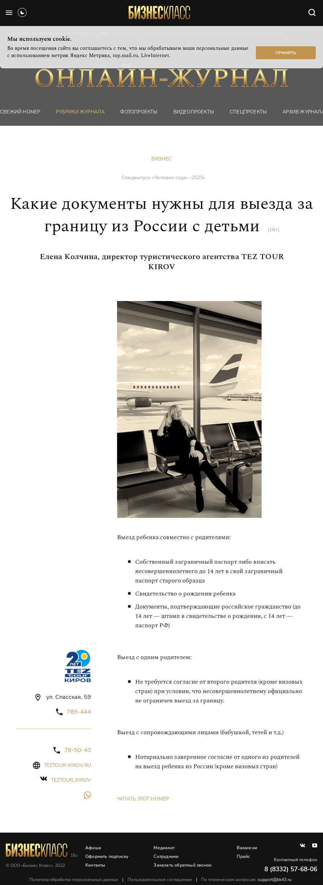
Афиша (93, 848)
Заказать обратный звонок (182, 865)
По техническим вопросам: (246, 879)
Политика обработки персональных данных (73, 879)
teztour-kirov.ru (67, 765)
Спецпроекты (248, 112)
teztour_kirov (71, 780)
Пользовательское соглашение (160, 879)
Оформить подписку (106, 856)
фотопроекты (138, 112)
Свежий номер (20, 112)
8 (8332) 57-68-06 (290, 869)
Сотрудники (166, 856)
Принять (285, 53)
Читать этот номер (143, 798)
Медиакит (164, 848)
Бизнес (161, 158)
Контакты (95, 865)
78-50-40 (77, 750)
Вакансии (247, 848)
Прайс (243, 856)
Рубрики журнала (80, 112)
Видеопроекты (193, 112)
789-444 (79, 712)
